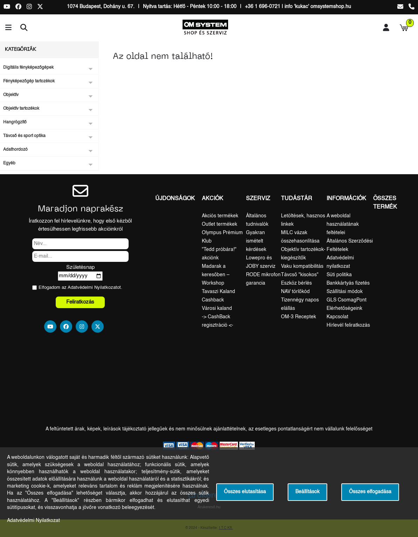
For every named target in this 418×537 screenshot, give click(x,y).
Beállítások (307, 492)
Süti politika (339, 274)
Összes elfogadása (370, 492)
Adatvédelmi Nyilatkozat (92, 287)
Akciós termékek (220, 215)
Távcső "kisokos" (299, 274)
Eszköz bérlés (296, 283)
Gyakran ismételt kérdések (256, 241)
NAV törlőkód (295, 291)
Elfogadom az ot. (80, 287)
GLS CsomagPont (346, 300)
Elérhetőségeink (344, 308)
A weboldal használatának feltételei (343, 224)
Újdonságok (175, 199)
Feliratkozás (80, 302)
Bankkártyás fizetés (348, 283)
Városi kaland (217, 308)
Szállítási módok (345, 291)
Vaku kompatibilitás (302, 266)
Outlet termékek (219, 224)
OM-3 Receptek (298, 316)
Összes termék (385, 203)
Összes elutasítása (245, 492)
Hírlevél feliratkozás (348, 325)
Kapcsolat (337, 316)
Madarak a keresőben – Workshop (215, 275)
